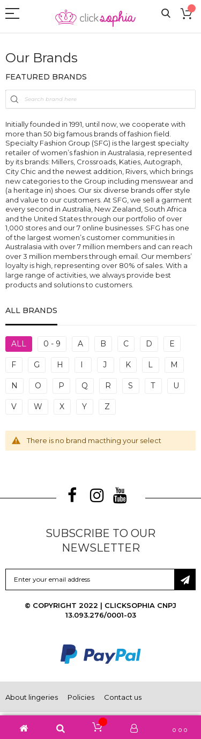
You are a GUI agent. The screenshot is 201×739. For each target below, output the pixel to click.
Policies (81, 697)
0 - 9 (52, 344)
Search (166, 13)
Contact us (123, 697)
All (18, 344)
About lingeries (31, 697)
